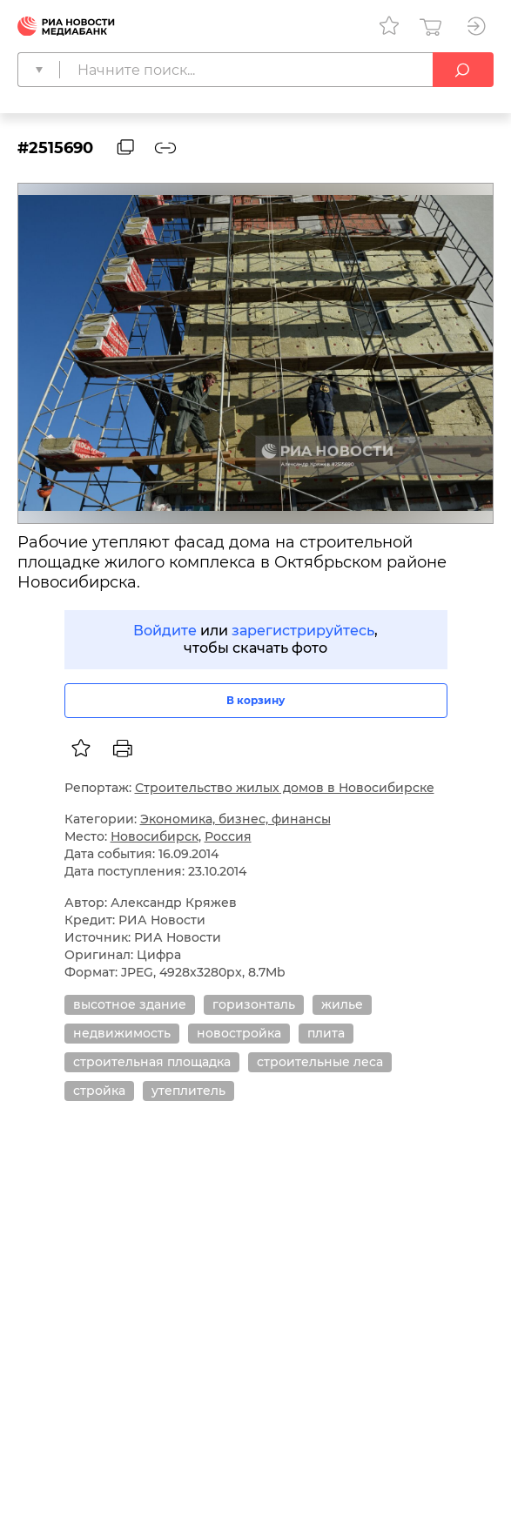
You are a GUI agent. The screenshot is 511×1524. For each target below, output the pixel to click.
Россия (228, 836)
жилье (342, 1004)
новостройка (239, 1033)
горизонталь (253, 1004)
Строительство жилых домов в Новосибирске (284, 788)
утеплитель (188, 1090)
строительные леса (320, 1062)
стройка (99, 1090)
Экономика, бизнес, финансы (235, 819)
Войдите (165, 630)
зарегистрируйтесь (303, 630)
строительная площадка (152, 1062)
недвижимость (122, 1033)
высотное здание (129, 1004)
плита (326, 1033)
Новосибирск (154, 836)
